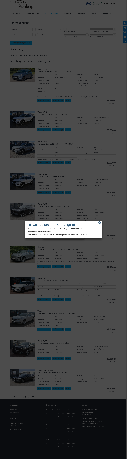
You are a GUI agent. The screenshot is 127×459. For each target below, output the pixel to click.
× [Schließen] (99, 223)
